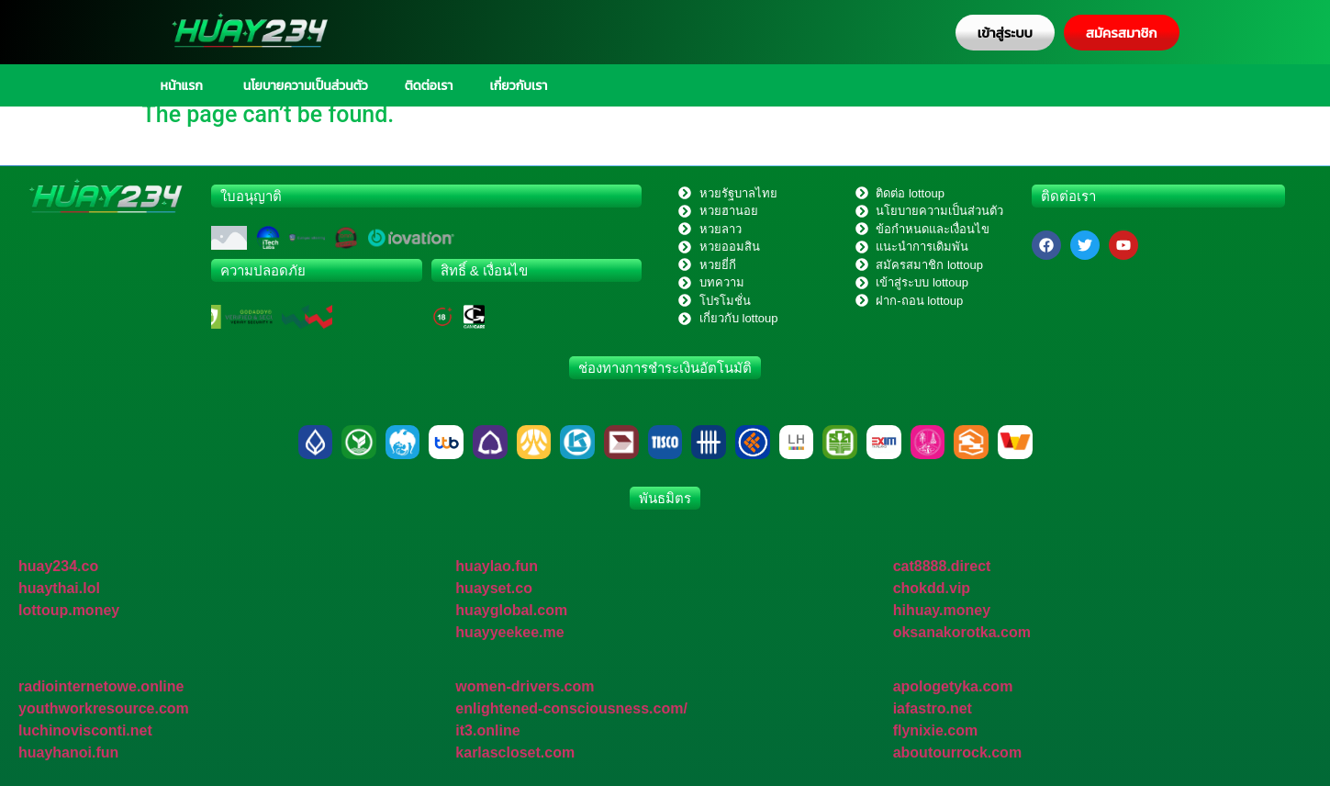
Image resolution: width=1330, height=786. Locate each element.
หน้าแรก (182, 85)
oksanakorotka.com (962, 632)
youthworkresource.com (103, 708)
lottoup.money (68, 610)
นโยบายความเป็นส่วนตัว (304, 85)
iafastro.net (932, 708)
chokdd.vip (931, 588)
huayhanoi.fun (68, 752)
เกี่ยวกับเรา (518, 85)
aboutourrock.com (957, 752)
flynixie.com (935, 730)
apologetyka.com (953, 686)
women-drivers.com (524, 686)
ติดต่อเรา (429, 85)
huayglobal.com (511, 610)
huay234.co (58, 566)
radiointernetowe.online (101, 686)
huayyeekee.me (509, 632)
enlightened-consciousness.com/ (571, 708)
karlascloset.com (515, 752)
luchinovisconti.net (85, 730)
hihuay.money (941, 610)
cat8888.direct (942, 566)
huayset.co (493, 588)
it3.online (487, 730)
